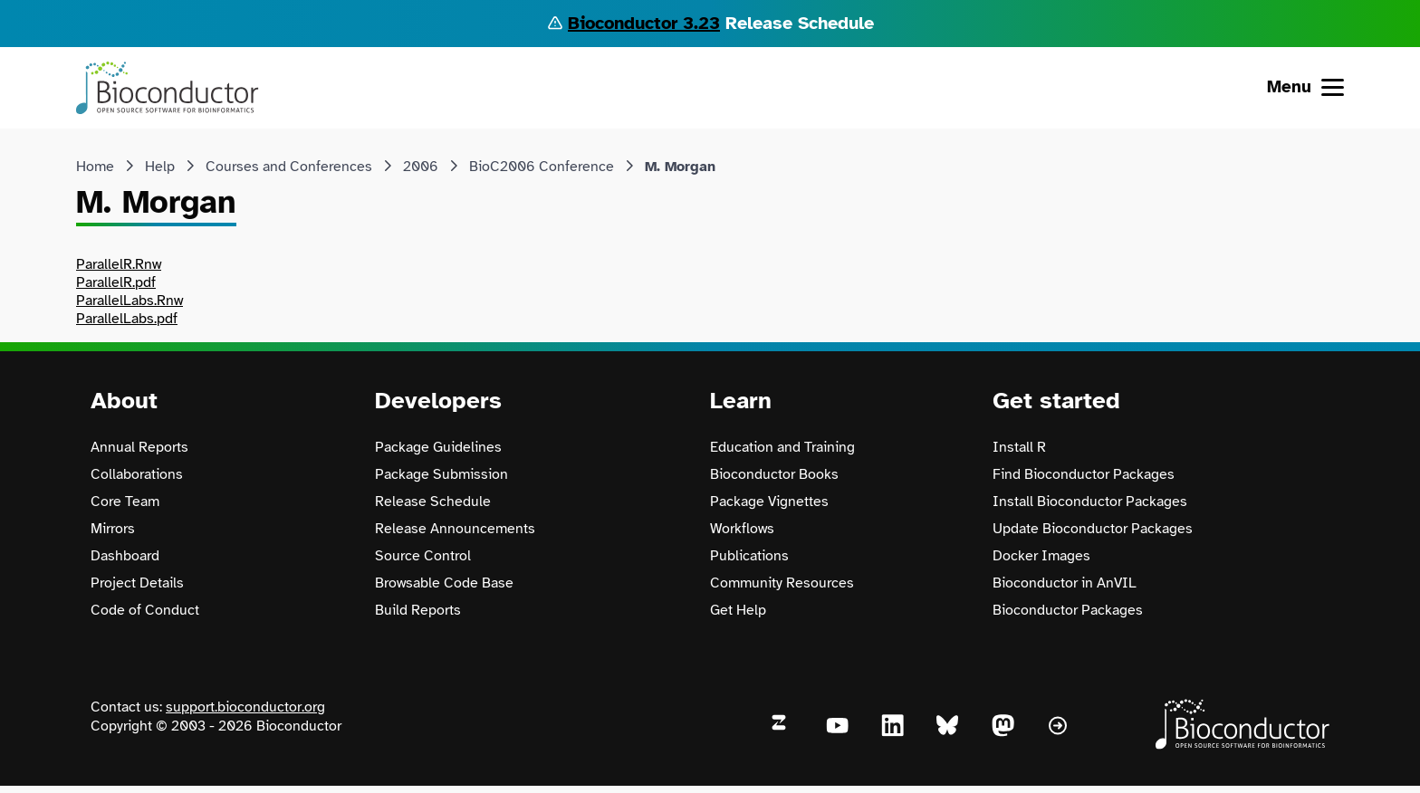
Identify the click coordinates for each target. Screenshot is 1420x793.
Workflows (742, 529)
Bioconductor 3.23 (644, 23)
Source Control (423, 556)
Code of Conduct (145, 610)
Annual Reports (139, 447)
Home (95, 167)
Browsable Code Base (444, 583)
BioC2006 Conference (541, 167)
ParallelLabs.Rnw (129, 300)
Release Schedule (433, 501)
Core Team (125, 501)
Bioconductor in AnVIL (1065, 583)
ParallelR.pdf (116, 282)
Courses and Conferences (289, 167)
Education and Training (782, 447)
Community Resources (782, 583)
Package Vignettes (769, 501)
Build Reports (418, 610)
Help (160, 167)
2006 (420, 167)
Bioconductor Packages (1068, 610)
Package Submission (441, 474)
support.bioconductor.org (245, 707)
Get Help (738, 610)
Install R (1019, 447)
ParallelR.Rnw (118, 264)
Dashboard (125, 556)
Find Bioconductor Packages (1084, 474)
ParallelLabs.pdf (127, 319)
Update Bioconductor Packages (1093, 529)
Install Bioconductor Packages (1090, 501)
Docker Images (1041, 556)
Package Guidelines (438, 447)
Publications (749, 556)
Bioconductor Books (774, 474)
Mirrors (113, 529)
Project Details (137, 583)
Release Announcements (455, 529)
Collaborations (137, 474)
